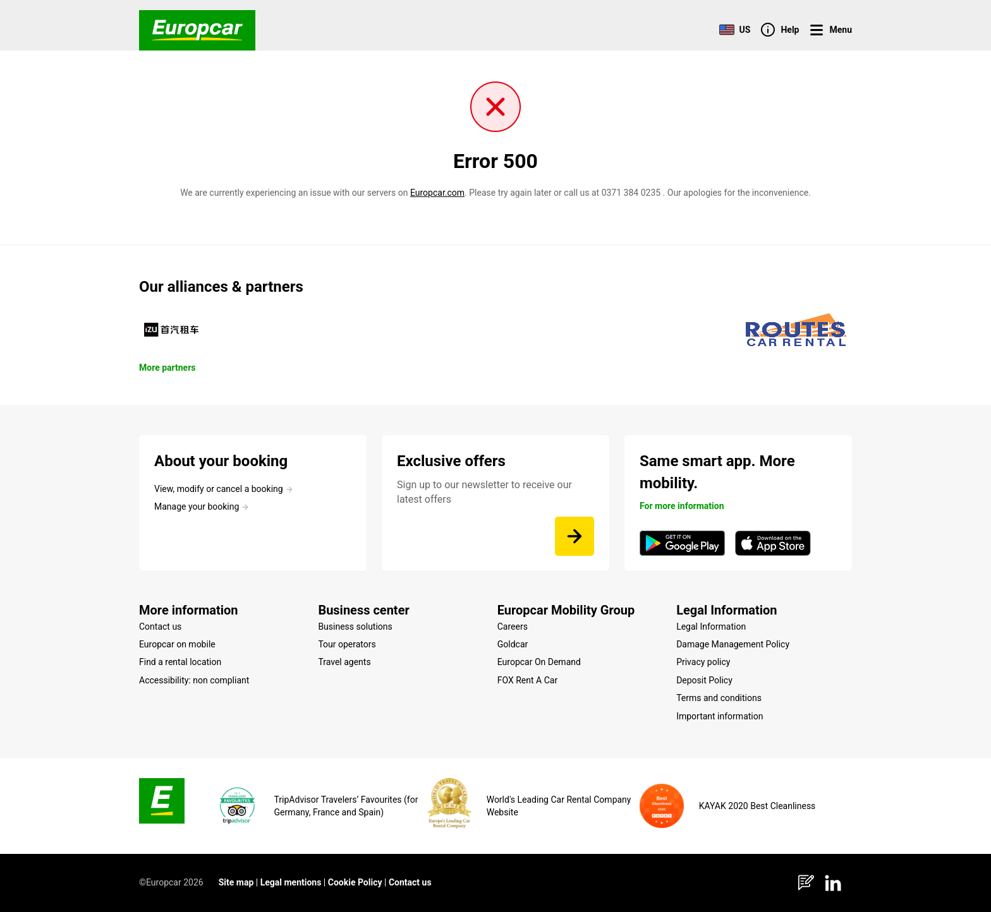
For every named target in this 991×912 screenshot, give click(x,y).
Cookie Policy (355, 882)
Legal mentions (291, 882)
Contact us (410, 882)
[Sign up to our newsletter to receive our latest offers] (574, 536)
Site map (236, 882)
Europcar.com (437, 193)
